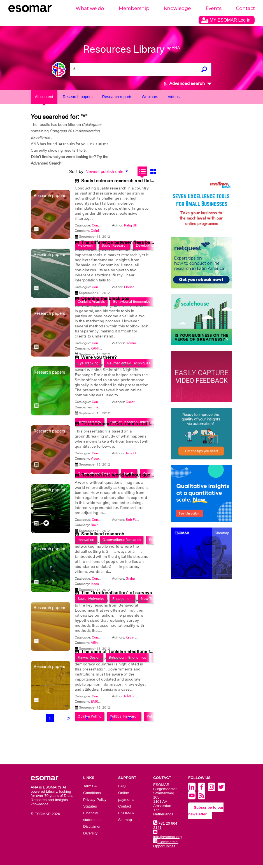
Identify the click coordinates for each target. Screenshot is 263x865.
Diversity (90, 833)
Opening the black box (105, 298)
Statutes (90, 806)
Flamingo (101, 407)
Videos (174, 96)
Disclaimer (92, 826)
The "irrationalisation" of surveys (116, 593)
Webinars (150, 96)
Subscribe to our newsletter (206, 810)
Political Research (124, 716)
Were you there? (99, 357)
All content (44, 96)
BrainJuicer (99, 525)
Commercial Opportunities (165, 844)
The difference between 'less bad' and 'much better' (137, 242)
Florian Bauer (134, 287)
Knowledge (177, 8)
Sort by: (77, 171)
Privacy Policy (94, 799)
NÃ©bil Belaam (135, 696)
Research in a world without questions (122, 475)
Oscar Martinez (137, 402)
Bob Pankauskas (138, 519)
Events (213, 8)
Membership (134, 8)
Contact (245, 8)
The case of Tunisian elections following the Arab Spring (142, 651)
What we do (90, 8)
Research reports (117, 96)
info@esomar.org (167, 835)
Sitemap (125, 820)
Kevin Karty (134, 637)
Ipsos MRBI (99, 584)
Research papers (78, 96)
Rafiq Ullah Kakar (137, 225)
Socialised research (102, 534)
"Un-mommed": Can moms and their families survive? (138, 424)
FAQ (122, 786)
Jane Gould (134, 453)
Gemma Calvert (137, 343)
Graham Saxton (137, 578)
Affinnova (98, 642)
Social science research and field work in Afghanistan (139, 181)
